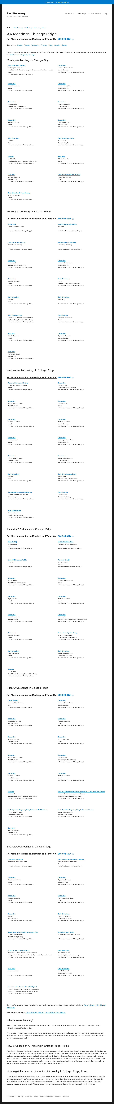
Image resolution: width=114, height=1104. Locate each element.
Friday (50, 45)
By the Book (12, 224)
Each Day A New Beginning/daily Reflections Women (76, 810)
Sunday (64, 45)
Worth (86, 1005)
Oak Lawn (91, 1005)
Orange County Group (15, 859)
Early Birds (11, 968)
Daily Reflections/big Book (67, 474)
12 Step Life (58, 1096)
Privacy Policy (19, 1096)
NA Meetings (81, 14)
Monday (19, 45)
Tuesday (27, 45)
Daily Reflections (13, 138)
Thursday (44, 45)
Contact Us (65, 1096)
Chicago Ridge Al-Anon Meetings (55, 1012)
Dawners (11, 156)
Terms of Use (28, 1096)
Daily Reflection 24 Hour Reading (69, 174)
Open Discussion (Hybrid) (16, 242)
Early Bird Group (63, 950)
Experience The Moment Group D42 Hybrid (22, 987)
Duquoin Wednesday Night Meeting (20, 492)
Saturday (57, 45)
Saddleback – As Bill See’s (67, 242)
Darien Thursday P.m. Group (67, 633)
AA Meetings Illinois (40, 28)
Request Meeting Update (46, 1096)
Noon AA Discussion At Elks (67, 224)
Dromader (11, 351)
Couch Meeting (13, 700)
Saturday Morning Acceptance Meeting (71, 859)
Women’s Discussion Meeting (18, 383)
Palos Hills (99, 1005)
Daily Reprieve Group (15, 315)
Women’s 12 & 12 (64, 560)
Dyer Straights (63, 315)
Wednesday (35, 45)
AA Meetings (69, 14)
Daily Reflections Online (66, 138)
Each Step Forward (14, 510)
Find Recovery (16, 13)
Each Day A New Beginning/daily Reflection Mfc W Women (27, 810)
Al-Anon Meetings (95, 14)
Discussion (61, 65)
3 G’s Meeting (12, 542)
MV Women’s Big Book (65, 542)
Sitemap (36, 1096)
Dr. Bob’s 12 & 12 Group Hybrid (18, 950)
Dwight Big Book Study (66, 932)
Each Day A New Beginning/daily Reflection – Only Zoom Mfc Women (81, 791)
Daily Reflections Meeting (16, 65)
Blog (105, 14)
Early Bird (61, 156)
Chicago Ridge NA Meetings (34, 1012)
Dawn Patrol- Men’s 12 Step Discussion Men (23, 932)
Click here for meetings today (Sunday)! (22, 55)
